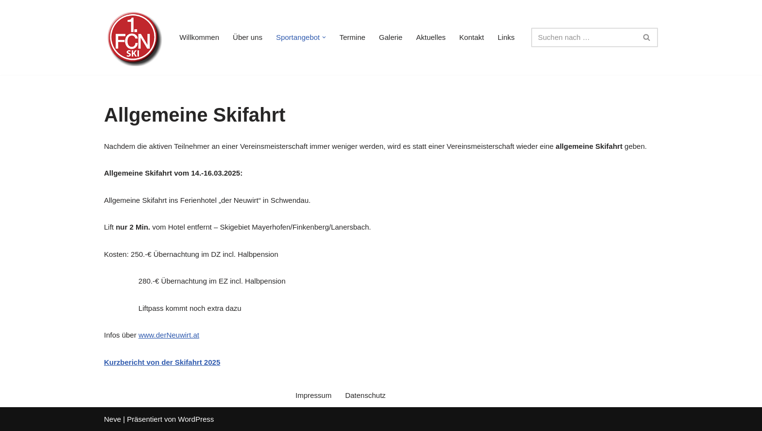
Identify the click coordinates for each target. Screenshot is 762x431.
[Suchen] (583, 37)
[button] (324, 37)
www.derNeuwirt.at (169, 335)
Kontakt (471, 37)
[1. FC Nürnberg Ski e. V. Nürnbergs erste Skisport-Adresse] (133, 37)
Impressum (313, 395)
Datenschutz (365, 395)
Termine (352, 37)
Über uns (247, 37)
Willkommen (199, 37)
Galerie (390, 37)
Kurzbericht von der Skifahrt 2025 (162, 362)
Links (506, 37)
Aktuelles (431, 37)
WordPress (196, 419)
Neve (112, 419)
